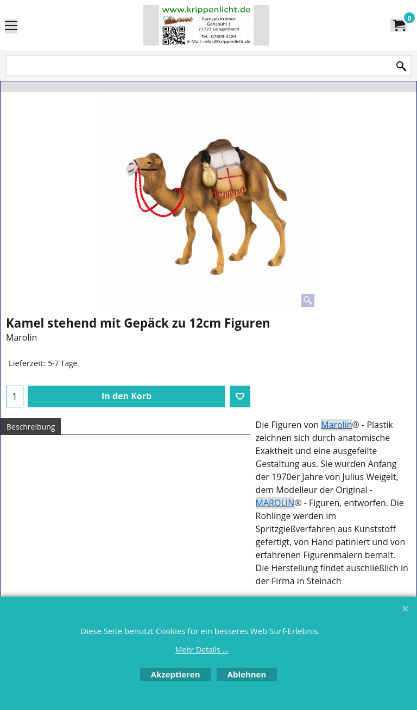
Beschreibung (31, 426)
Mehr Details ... (202, 649)
